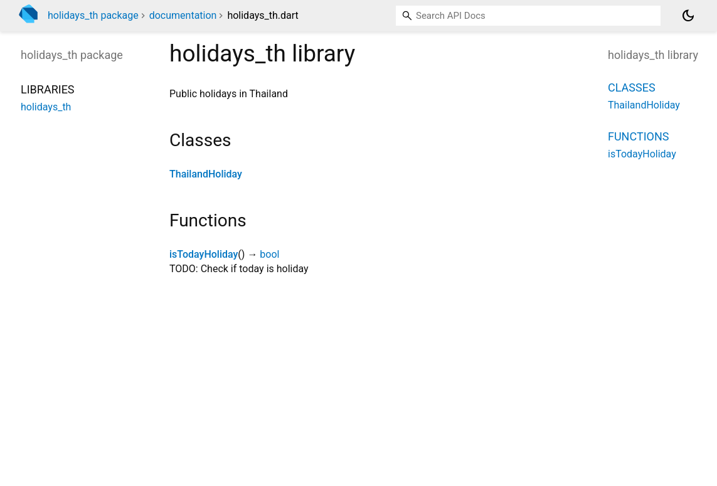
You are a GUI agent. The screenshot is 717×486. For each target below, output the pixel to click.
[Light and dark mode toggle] (688, 16)
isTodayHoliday (203, 254)
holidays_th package (93, 15)
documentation (183, 15)
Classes (632, 87)
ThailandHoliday (205, 174)
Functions (638, 136)
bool (269, 254)
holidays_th (46, 107)
